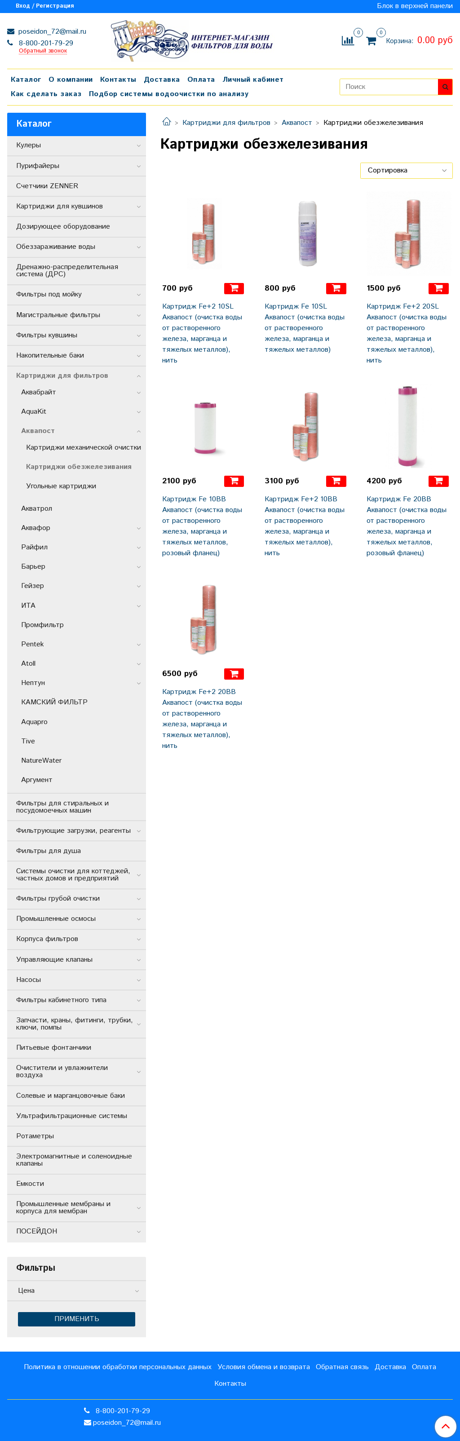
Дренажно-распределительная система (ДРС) (67, 270)
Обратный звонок (43, 51)
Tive (28, 741)
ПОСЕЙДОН (36, 1231)
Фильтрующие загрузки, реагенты (73, 831)
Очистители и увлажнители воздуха (62, 1071)
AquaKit (33, 412)
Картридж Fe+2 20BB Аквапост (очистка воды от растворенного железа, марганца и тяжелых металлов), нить (202, 719)
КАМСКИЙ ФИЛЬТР (54, 702)
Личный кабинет (253, 80)
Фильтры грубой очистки (58, 898)
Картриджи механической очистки (83, 447)
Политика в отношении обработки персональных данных (118, 1367)
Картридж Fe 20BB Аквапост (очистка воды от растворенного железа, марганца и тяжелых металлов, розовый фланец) (407, 526)
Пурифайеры (37, 166)
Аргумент (37, 780)
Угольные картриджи (61, 486)
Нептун (33, 683)
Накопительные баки (50, 355)
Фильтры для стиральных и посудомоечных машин (62, 807)
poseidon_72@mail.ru (51, 32)
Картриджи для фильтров (226, 123)
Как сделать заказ (46, 94)
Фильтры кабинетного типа (61, 1000)
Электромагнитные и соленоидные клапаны (74, 1160)
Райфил (34, 547)
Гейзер (32, 586)
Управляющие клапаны (54, 960)
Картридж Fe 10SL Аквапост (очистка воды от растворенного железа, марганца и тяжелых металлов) (305, 328)
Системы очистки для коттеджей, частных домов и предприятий (73, 875)
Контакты (118, 80)
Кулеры (28, 145)
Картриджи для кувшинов (59, 206)
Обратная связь (342, 1367)
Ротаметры (35, 1136)
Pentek (32, 644)
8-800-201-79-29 (45, 43)
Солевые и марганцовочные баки (70, 1096)
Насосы (28, 980)
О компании (71, 80)
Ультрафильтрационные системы (71, 1116)
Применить (76, 1319)
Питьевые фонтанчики (53, 1048)
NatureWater (41, 761)
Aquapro (34, 722)
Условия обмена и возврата (263, 1367)
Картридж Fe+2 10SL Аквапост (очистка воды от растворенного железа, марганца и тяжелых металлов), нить (202, 333)
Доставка (162, 80)
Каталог (26, 80)
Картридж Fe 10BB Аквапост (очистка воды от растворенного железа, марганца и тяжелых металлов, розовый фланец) (202, 526)
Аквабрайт (38, 392)
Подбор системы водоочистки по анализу (169, 94)
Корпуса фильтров (47, 939)
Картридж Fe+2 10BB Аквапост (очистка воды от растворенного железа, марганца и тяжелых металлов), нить (305, 526)
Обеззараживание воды (55, 247)
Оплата (201, 80)
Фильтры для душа (48, 851)
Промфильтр (42, 625)
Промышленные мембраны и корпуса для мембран (63, 1207)
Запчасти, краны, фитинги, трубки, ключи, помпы (74, 1024)
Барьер (33, 566)
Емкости (30, 1184)
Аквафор (35, 528)
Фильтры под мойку (49, 294)
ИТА (28, 606)
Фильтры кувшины (46, 335)
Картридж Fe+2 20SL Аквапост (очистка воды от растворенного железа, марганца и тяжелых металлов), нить (407, 333)
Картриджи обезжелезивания (79, 467)
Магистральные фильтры (58, 315)
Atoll (28, 664)
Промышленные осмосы (56, 919)
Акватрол (36, 509)
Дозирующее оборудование (63, 226)
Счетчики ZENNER (47, 186)
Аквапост (297, 123)
